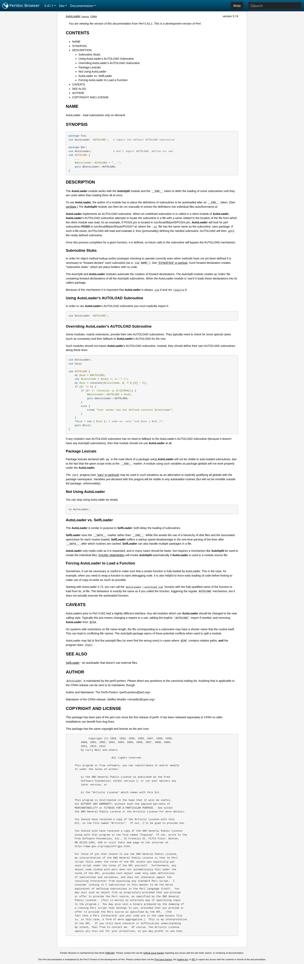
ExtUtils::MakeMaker (111, 555)
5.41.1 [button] (49, 6)
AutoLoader (73, 16)
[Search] (275, 6)
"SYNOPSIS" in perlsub (172, 262)
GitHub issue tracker (153, 953)
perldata (71, 206)
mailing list (182, 959)
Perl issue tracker (163, 959)
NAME (76, 41)
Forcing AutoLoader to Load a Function (103, 80)
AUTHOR (78, 93)
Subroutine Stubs (89, 54)
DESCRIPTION (82, 50)
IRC (194, 959)
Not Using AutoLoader (92, 71)
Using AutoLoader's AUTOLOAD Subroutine (106, 58)
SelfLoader (73, 662)
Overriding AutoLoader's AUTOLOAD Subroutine (109, 63)
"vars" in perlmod (107, 474)
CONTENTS (77, 32)
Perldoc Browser (21, 6)
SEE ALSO (79, 88)
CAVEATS (78, 84)
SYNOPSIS (79, 46)
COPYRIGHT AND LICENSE (90, 97)
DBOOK (110, 953)
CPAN (93, 16)
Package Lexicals (90, 67)
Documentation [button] (81, 6)
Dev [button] (62, 6)
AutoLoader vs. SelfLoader (95, 75)
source (85, 16)
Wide (237, 6)
